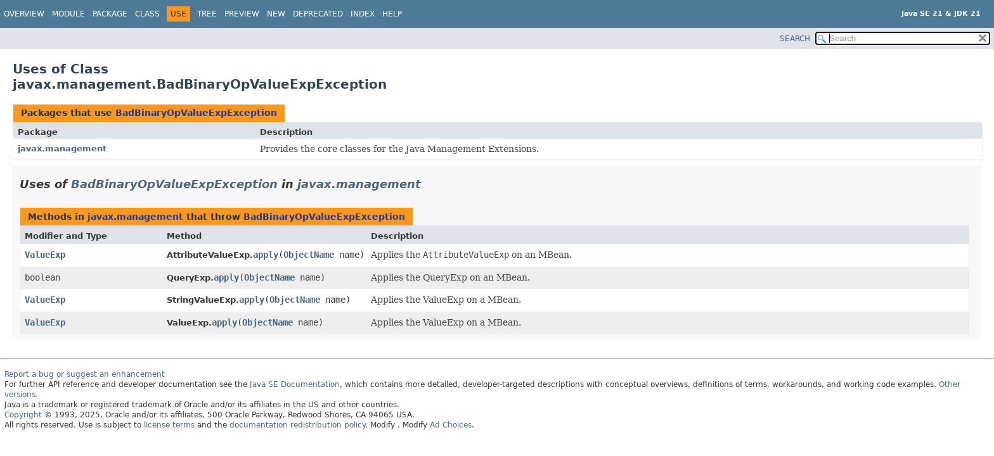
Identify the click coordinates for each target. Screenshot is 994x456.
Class (147, 14)
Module (68, 14)
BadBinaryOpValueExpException (196, 113)
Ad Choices (451, 425)
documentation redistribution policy (297, 425)
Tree (207, 14)
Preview (241, 14)
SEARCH (795, 38)
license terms (169, 425)
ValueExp (45, 255)
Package (110, 14)
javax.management (62, 148)
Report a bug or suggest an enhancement (84, 374)
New (276, 14)
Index (363, 14)
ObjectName (308, 255)
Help (392, 14)
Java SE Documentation (295, 384)
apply (265, 255)
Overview (24, 14)
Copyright (23, 414)
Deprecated (318, 14)
